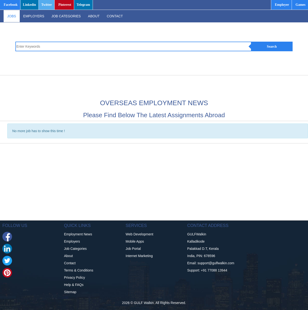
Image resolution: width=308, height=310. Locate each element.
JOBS (11, 16)
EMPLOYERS (33, 16)
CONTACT (115, 16)
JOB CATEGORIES (66, 16)
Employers (72, 241)
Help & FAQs (73, 285)
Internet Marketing (139, 256)
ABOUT (94, 16)
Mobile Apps (135, 241)
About (68, 256)
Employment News (78, 234)
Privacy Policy (74, 277)
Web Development (139, 234)
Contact (70, 263)
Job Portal (133, 249)
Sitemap (70, 292)
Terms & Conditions (78, 270)
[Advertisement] (168, 86)
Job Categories (75, 249)
